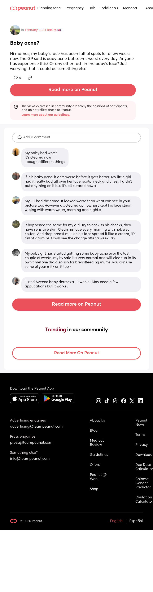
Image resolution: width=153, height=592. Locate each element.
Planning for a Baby (49, 8)
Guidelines (99, 455)
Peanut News (141, 423)
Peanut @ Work (99, 477)
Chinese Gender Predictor (143, 483)
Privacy (141, 445)
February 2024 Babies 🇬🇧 (43, 30)
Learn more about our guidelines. (46, 114)
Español (136, 521)
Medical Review (97, 443)
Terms (140, 435)
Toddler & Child (109, 8)
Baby (92, 8)
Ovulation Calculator (144, 499)
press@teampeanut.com (31, 443)
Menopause (130, 8)
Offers (95, 465)
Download (144, 455)
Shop (94, 489)
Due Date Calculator (144, 467)
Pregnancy (75, 8)
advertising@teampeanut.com (36, 426)
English (116, 521)
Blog (94, 430)
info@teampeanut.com (30, 459)
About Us (97, 420)
